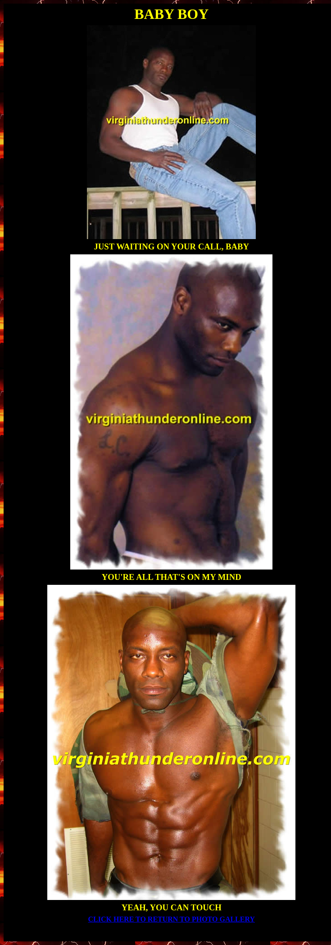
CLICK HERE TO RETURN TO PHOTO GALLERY (171, 919)
